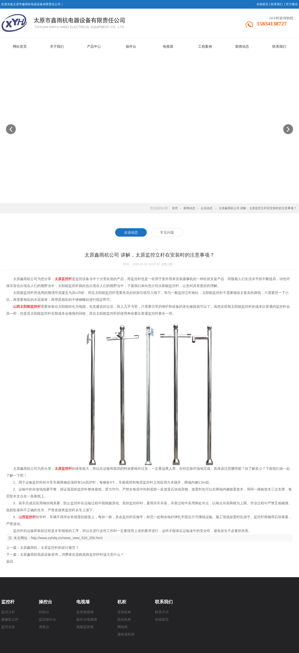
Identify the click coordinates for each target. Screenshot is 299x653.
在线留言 (262, 4)
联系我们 (277, 4)
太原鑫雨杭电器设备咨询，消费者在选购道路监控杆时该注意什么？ (72, 554)
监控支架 (8, 627)
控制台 (44, 612)
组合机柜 (124, 619)
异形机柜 (124, 612)
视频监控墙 (85, 627)
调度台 (44, 627)
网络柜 (122, 627)
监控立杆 (8, 612)
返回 (9, 561)
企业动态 (207, 208)
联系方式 (162, 612)
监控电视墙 (85, 612)
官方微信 (292, 4)
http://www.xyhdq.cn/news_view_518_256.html (67, 538)
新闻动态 (189, 208)
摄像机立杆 (10, 619)
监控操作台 (47, 619)
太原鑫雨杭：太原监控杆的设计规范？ (49, 548)
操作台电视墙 (86, 619)
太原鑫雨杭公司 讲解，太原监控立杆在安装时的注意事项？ (258, 208)
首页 (175, 208)
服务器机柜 (126, 634)
